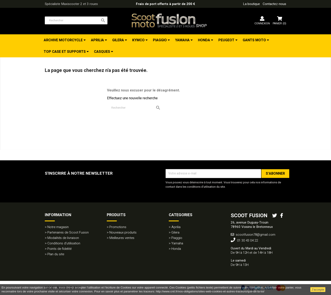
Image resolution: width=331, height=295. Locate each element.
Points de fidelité (59, 248)
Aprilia (98, 40)
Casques (102, 51)
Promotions (117, 227)
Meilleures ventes (121, 237)
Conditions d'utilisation (63, 243)
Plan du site (55, 254)
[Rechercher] (76, 20)
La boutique (251, 4)
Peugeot (226, 40)
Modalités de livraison (63, 237)
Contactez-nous (274, 4)
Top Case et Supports (65, 51)
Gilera (118, 40)
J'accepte (317, 289)
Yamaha (183, 40)
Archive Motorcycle (64, 40)
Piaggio (160, 40)
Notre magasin (58, 227)
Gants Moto (255, 40)
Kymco (138, 40)
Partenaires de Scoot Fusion (68, 232)
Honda (204, 40)
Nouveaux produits (123, 232)
